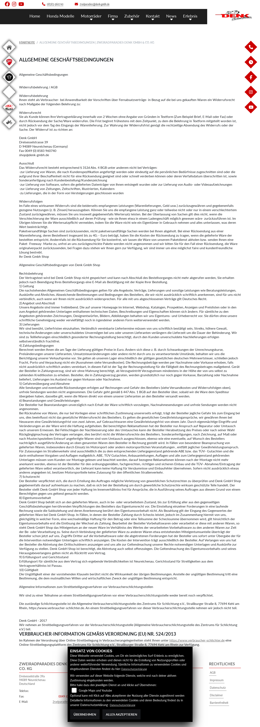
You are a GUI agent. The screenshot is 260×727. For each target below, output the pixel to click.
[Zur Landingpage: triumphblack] (9, 84)
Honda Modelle (64, 15)
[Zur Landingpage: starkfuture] (9, 99)
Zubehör (133, 15)
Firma (115, 15)
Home (39, 15)
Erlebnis (190, 15)
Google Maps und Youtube (95, 690)
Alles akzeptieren (121, 714)
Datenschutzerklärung (135, 669)
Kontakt (154, 15)
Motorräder (94, 15)
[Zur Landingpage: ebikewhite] (9, 129)
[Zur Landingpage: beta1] (9, 114)
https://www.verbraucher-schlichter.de (197, 640)
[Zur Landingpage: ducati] (9, 69)
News (172, 15)
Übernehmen (85, 714)
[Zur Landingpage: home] (9, 54)
